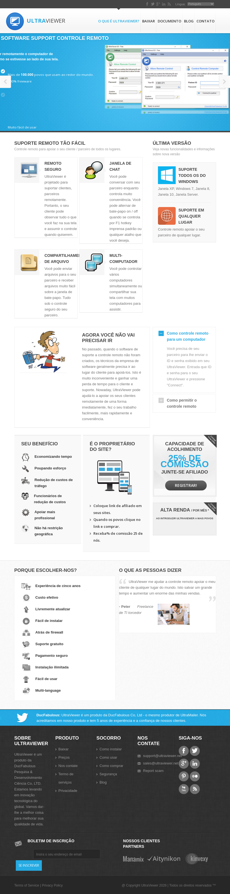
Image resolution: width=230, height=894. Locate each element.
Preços (64, 757)
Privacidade (67, 791)
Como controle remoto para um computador (187, 336)
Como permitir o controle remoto (182, 403)
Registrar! (186, 485)
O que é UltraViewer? (118, 21)
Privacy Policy (52, 885)
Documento (169, 21)
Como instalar (110, 749)
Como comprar (111, 766)
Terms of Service (26, 885)
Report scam (153, 771)
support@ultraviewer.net (162, 756)
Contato (205, 21)
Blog (189, 21)
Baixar (148, 21)
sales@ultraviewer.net (160, 763)
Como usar (108, 757)
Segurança (108, 774)
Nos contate (68, 766)
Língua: (180, 4)
